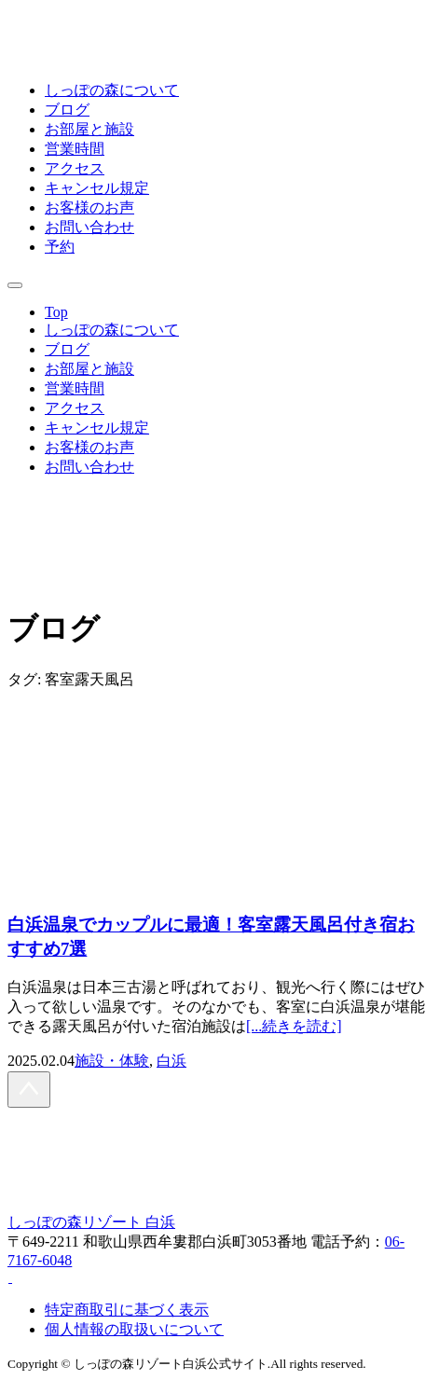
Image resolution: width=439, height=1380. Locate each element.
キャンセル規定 (97, 188)
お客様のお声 (89, 207)
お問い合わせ (89, 227)
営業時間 (74, 149)
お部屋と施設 (89, 129)
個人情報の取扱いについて (134, 1329)
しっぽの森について (112, 90)
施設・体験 (112, 1061)
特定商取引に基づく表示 (127, 1310)
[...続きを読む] (294, 1026)
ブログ (67, 109)
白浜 (171, 1061)
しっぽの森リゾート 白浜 (91, 1222)
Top (56, 312)
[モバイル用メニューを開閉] (14, 285)
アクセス (74, 168)
